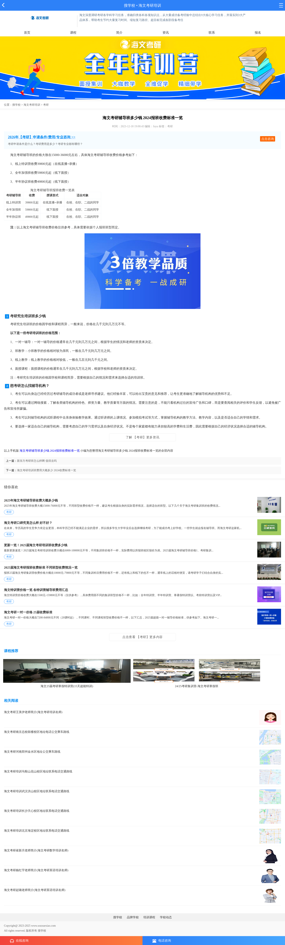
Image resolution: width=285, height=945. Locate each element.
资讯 (165, 32)
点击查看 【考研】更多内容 (142, 637)
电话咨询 (161, 941)
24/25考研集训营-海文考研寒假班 (196, 686)
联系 (212, 32)
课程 (73, 32)
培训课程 (149, 917)
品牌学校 (133, 917)
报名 (258, 32)
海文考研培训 (32, 104)
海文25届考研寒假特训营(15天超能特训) (67, 686)
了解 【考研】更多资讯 (143, 437)
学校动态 (166, 917)
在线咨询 (19, 941)
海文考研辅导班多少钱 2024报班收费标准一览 (50, 450)
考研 (46, 104)
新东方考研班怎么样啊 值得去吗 (37, 460)
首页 (27, 32)
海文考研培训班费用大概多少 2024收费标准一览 (46, 470)
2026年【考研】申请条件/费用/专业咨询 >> (41, 137)
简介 (119, 32)
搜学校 (129, 5)
